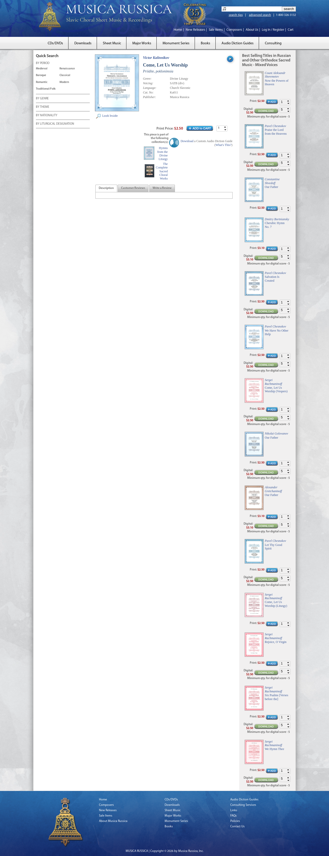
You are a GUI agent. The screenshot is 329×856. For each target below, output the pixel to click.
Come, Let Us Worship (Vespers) (276, 389)
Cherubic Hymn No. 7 (275, 224)
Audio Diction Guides (238, 43)
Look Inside (110, 116)
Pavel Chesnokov (275, 126)
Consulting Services (243, 805)
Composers (234, 29)
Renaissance (67, 68)
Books (205, 43)
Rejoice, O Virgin (276, 642)
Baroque (41, 75)
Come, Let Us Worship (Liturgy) (276, 603)
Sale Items (216, 29)
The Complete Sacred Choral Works (162, 171)
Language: (149, 88)
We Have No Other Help (276, 332)
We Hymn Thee (274, 749)
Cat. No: (148, 92)
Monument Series (176, 43)
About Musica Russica (113, 821)
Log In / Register (273, 29)
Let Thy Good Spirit (273, 546)
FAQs (233, 815)
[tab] (106, 188)
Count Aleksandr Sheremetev (275, 74)
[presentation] (106, 188)
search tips (236, 15)
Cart (290, 29)
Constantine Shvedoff (272, 181)
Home (178, 29)
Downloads (83, 43)
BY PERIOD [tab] (42, 63)
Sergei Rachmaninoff (273, 381)
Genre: (147, 78)
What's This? (223, 145)
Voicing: (148, 83)
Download (187, 141)
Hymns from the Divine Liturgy (162, 153)
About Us (252, 29)
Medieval (41, 68)
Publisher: (149, 97)
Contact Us (237, 826)
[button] (225, 127)
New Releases (195, 29)
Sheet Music (112, 43)
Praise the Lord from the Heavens (276, 131)
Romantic (41, 82)
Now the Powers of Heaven (276, 82)
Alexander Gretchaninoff (273, 489)
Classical (64, 75)
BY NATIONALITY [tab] (46, 116)
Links (233, 810)
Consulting (273, 43)
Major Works (141, 43)
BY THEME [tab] (42, 107)
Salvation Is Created (272, 278)
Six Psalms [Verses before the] (276, 697)
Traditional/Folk (46, 89)
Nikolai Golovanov (276, 433)
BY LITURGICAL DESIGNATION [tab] (55, 124)
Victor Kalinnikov (156, 58)
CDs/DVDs (55, 43)
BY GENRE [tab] (42, 99)
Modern (64, 82)
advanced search (260, 15)
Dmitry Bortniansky (277, 219)
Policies (235, 821)
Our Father (271, 187)
